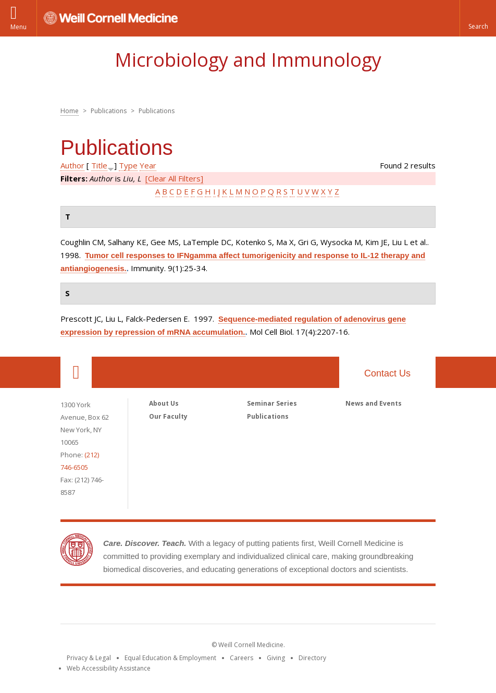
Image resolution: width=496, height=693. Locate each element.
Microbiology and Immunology (248, 59)
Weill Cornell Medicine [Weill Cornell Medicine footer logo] (248, 607)
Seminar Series (272, 403)
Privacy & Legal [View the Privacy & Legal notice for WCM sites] (89, 657)
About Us (164, 403)
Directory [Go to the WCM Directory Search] (312, 657)
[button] (478, 18)
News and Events (373, 403)
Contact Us (387, 373)
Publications (268, 416)
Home (69, 110)
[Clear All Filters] (174, 178)
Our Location (76, 372)
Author (72, 165)
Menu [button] (18, 26)
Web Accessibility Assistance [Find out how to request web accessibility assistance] (109, 668)
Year (148, 165)
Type (128, 165)
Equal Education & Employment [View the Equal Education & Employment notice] (170, 657)
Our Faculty (168, 416)
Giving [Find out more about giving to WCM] (276, 657)
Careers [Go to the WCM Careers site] (241, 657)
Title (99, 165)
